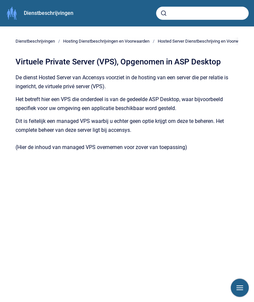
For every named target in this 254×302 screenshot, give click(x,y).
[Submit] (163, 13)
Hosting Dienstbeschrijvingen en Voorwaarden (106, 41)
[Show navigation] (240, 288)
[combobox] (202, 13)
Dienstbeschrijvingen (48, 13)
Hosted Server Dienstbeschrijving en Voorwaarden (204, 41)
